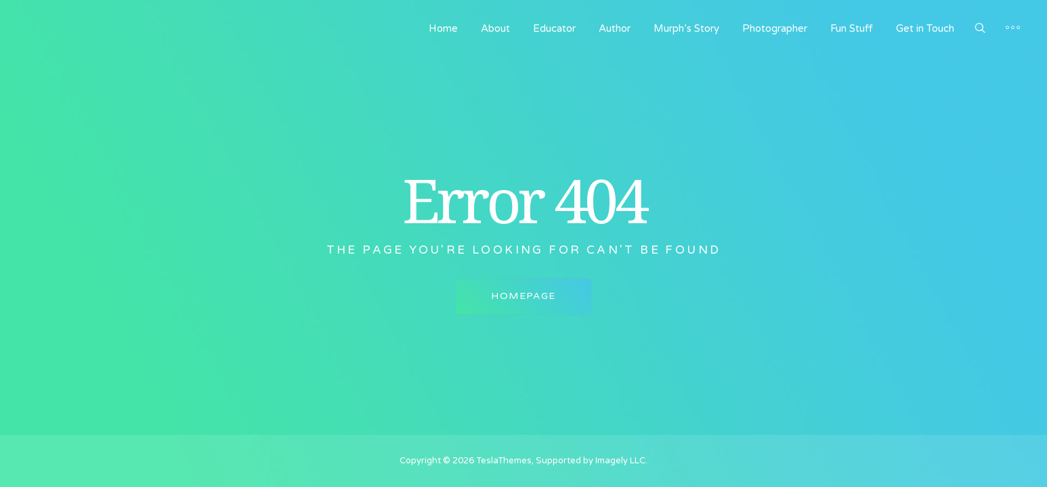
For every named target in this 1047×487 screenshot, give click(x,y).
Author (615, 28)
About (495, 28)
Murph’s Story (686, 28)
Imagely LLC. (621, 460)
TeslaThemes (504, 460)
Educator (554, 28)
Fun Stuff (851, 28)
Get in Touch (925, 28)
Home (443, 28)
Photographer (774, 28)
